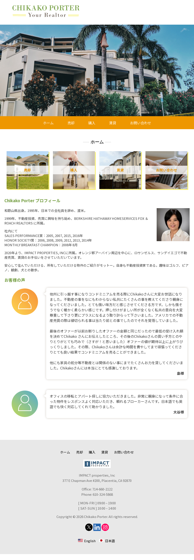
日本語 (110, 546)
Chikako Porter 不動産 (46, 11)
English (90, 546)
